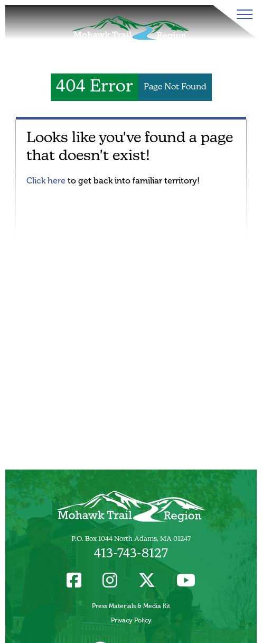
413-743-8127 (131, 554)
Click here (46, 181)
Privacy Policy (131, 620)
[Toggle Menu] (242, 14)
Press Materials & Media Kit (131, 606)
